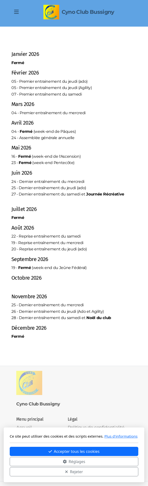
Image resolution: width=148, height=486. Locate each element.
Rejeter (74, 471)
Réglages (74, 461)
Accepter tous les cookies (74, 451)
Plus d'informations (121, 436)
